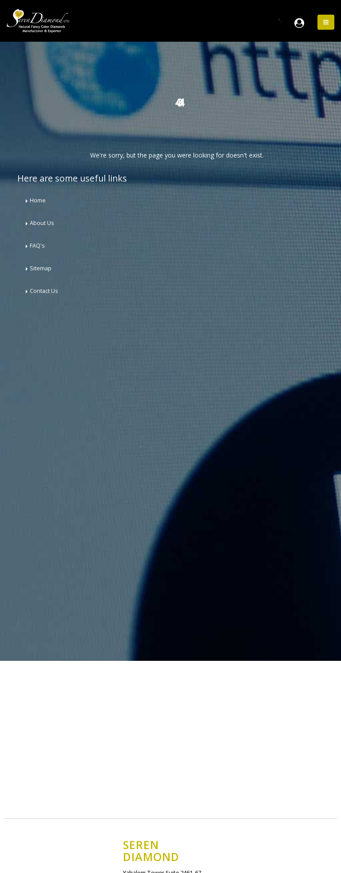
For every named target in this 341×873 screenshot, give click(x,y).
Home (38, 200)
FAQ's (37, 245)
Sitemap (41, 268)
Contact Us (44, 291)
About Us (42, 223)
